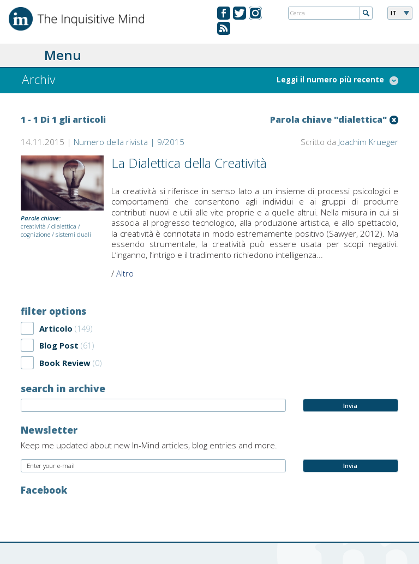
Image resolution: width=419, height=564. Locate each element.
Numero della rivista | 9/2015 (129, 141)
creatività (33, 226)
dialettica (63, 226)
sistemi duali (73, 234)
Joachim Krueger (368, 141)
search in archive (63, 388)
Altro (125, 273)
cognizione (35, 234)
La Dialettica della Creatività (189, 163)
